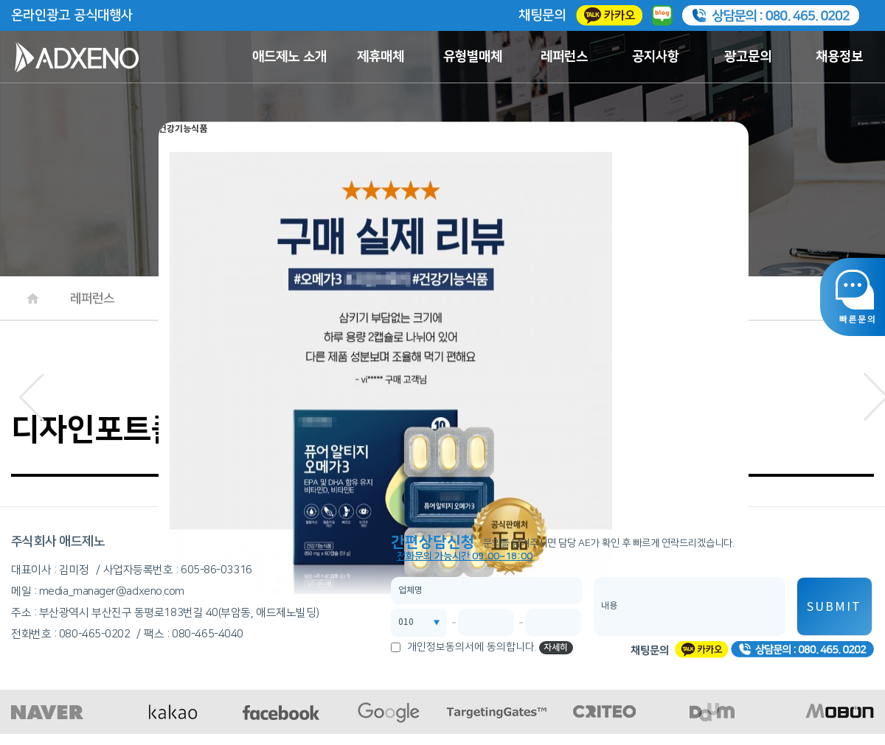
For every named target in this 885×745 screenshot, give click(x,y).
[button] (31, 393)
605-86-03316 (216, 570)
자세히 (556, 647)
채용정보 (839, 56)
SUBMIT (834, 607)
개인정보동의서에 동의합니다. (472, 647)
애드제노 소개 (289, 56)
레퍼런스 (564, 56)
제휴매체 (380, 56)
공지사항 (655, 56)
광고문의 (747, 56)
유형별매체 (472, 56)
